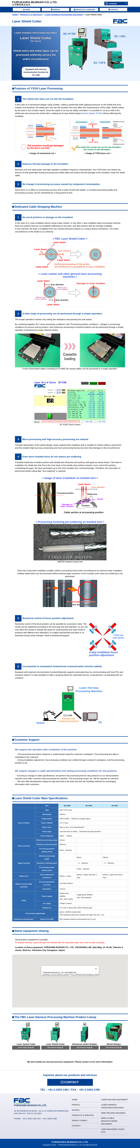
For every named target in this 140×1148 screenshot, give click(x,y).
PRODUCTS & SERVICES (31, 15)
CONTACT (69, 1082)
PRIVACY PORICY (79, 1120)
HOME (15, 15)
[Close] (96, 969)
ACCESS (75, 1110)
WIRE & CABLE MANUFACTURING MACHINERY (109, 1121)
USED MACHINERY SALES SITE (112, 1130)
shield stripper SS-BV (92, 113)
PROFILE (76, 1105)
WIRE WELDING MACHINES (113, 1113)
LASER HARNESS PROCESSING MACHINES (63, 15)
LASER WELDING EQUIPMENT (114, 1100)
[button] (70, 979)
